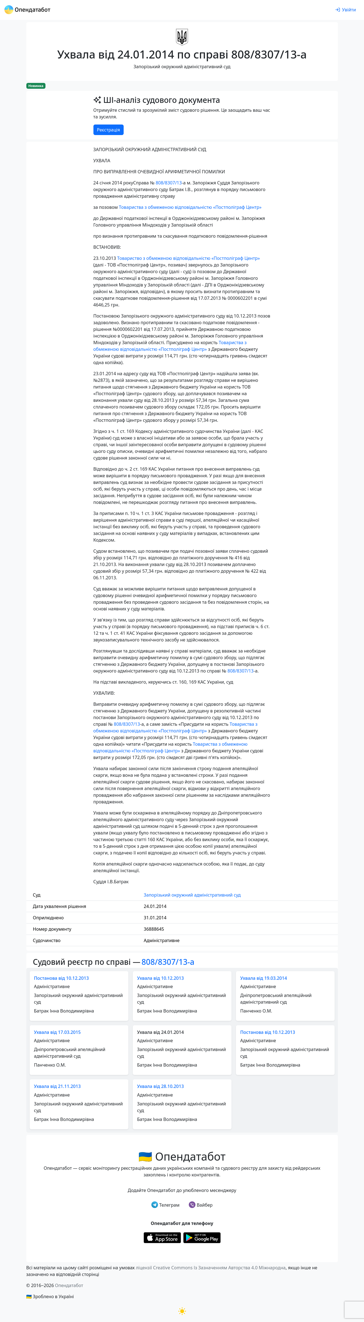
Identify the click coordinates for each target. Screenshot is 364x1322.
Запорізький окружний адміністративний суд (192, 895)
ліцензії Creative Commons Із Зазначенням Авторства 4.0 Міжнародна (211, 1268)
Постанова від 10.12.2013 (61, 978)
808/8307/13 (169, 183)
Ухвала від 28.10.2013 (160, 1086)
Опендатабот (69, 1285)
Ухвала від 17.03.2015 (57, 1032)
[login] (346, 10)
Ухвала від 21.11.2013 (57, 1086)
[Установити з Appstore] (162, 1237)
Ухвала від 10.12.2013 (160, 978)
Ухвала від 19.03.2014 (263, 978)
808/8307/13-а (168, 961)
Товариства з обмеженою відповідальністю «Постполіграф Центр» (190, 207)
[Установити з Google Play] (202, 1237)
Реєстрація (108, 130)
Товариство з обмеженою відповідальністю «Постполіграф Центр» (188, 258)
